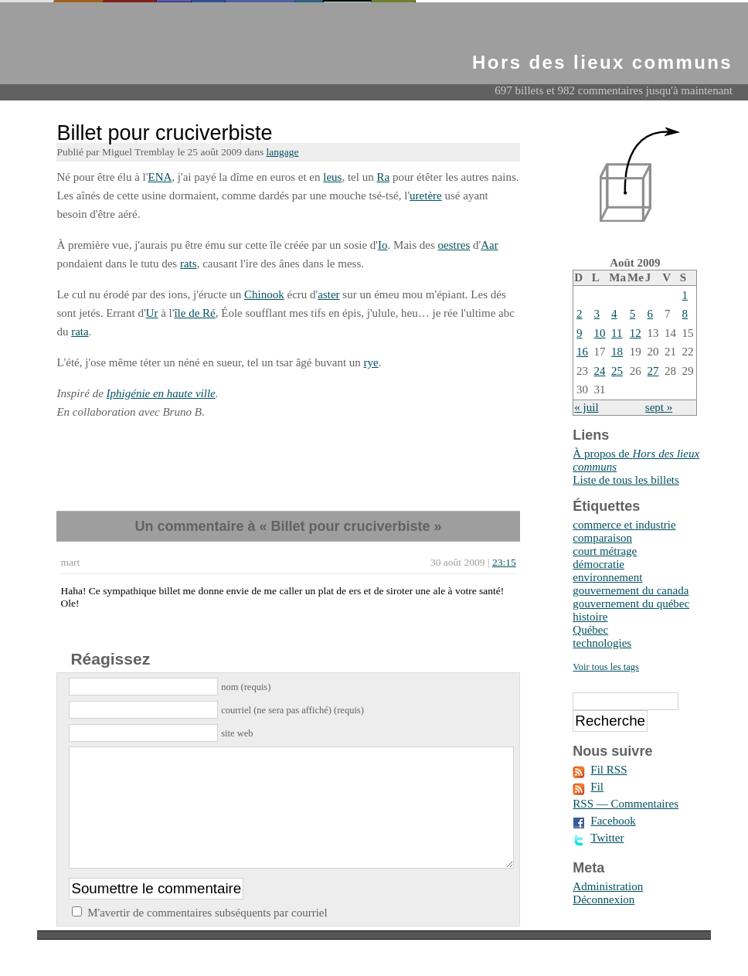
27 (653, 371)
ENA (160, 177)
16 (582, 351)
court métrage (605, 551)
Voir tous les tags (606, 666)
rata (79, 331)
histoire (590, 616)
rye (371, 362)
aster (328, 294)
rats (188, 263)
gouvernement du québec (631, 603)
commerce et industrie (624, 525)
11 (616, 333)
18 (617, 351)
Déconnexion (603, 899)
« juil (586, 407)
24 (600, 371)
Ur (152, 313)
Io (383, 245)
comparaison (602, 538)
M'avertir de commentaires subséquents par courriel (207, 936)
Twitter (607, 837)
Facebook (612, 820)
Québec (590, 630)
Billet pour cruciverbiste (164, 133)
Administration (608, 886)
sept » (658, 407)
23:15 (504, 562)
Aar (489, 245)
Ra (382, 177)
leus (332, 177)
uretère (426, 195)
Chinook (264, 294)
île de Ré (194, 313)
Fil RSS (608, 769)
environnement (607, 577)
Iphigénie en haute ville (161, 393)
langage (283, 152)
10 (600, 333)
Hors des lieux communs (602, 62)
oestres (454, 245)
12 (635, 333)
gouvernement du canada (630, 590)
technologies (602, 643)
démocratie (598, 564)
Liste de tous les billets (625, 480)
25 (617, 371)
